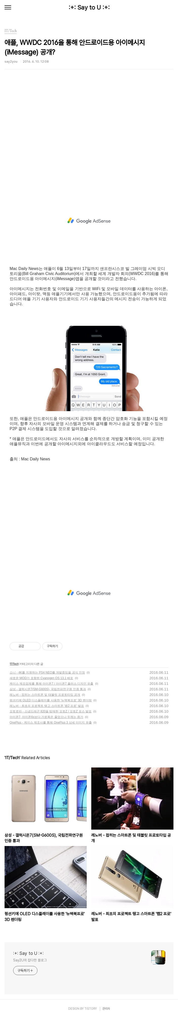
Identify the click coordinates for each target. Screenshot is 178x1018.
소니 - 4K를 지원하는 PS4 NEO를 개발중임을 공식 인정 (47, 672)
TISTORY (90, 1008)
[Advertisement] (89, 137)
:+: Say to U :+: (89, 7)
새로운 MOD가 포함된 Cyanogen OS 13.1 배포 (41, 678)
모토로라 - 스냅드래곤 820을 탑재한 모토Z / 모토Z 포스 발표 (51, 711)
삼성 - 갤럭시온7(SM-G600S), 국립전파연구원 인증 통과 (48, 689)
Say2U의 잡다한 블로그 (30, 960)
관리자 (106, 1008)
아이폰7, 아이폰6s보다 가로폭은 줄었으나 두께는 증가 (46, 717)
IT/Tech (14, 664)
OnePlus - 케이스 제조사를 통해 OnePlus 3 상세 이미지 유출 (51, 722)
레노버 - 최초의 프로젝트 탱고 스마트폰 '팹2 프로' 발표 (47, 706)
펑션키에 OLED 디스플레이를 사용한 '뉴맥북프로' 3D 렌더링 (51, 700)
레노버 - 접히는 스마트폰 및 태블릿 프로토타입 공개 (45, 695)
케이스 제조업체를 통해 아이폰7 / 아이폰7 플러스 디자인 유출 (51, 683)
